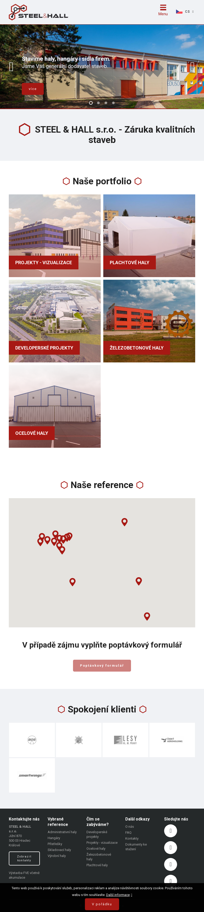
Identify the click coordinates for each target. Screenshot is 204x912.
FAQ (128, 832)
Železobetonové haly (137, 348)
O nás (129, 827)
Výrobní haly (57, 856)
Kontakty (132, 838)
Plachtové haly (129, 262)
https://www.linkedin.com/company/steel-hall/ (170, 864)
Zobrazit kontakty (24, 858)
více (33, 89)
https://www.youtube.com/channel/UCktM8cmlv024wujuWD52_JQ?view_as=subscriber (170, 881)
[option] (102, 66)
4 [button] (113, 103)
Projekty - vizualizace (43, 262)
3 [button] (106, 103)
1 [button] (91, 103)
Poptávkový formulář (102, 665)
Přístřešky (55, 844)
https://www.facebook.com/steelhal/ (170, 830)
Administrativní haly (62, 832)
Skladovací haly (59, 850)
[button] (62, 550)
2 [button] (98, 103)
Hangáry (54, 838)
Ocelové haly (31, 433)
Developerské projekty (44, 348)
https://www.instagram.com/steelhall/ (170, 847)
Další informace (118, 895)
